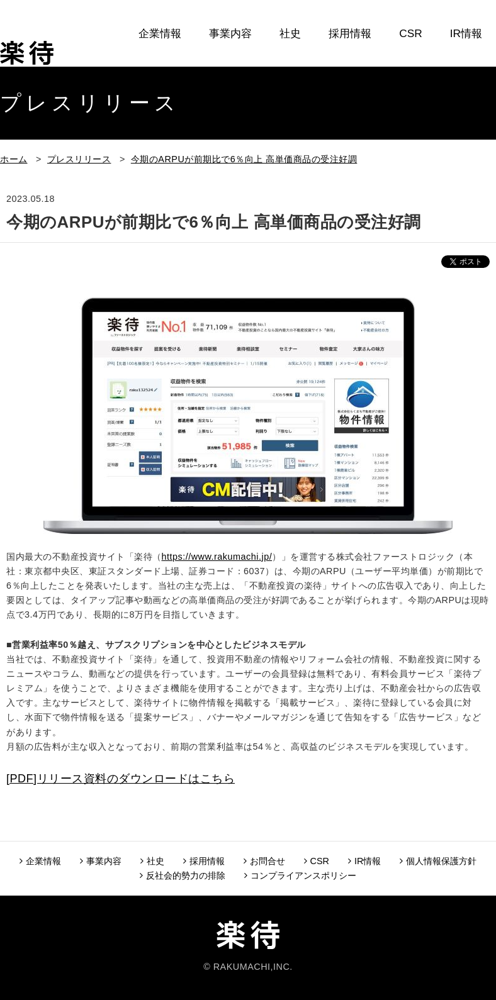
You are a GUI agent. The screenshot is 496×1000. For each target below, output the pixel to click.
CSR (410, 33)
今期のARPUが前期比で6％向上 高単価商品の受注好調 (244, 159)
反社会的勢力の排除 (182, 875)
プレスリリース (79, 159)
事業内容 (230, 33)
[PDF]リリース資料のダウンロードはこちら (120, 778)
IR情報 (466, 33)
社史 (290, 33)
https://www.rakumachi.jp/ (217, 557)
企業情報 (159, 33)
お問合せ (460, 76)
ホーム (14, 159)
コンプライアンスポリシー (300, 875)
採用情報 (350, 33)
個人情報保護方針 (438, 861)
